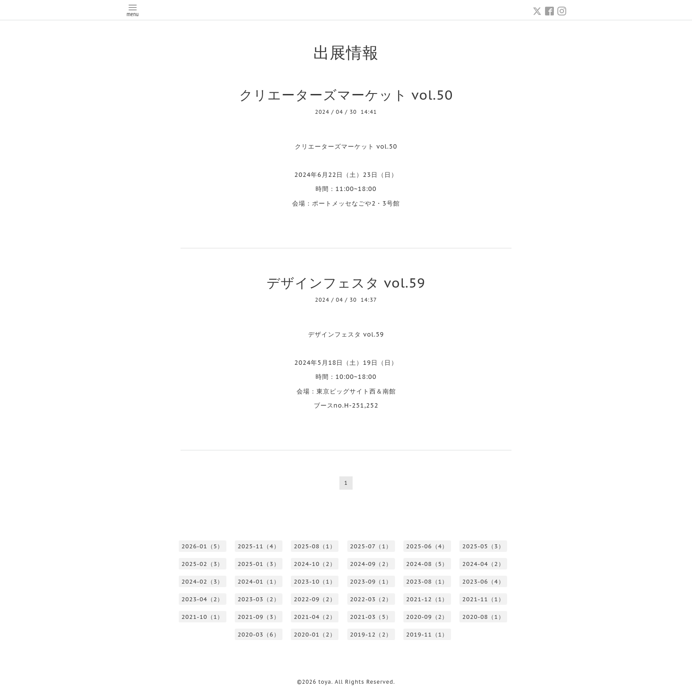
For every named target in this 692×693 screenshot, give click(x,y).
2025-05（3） (483, 546)
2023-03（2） (259, 599)
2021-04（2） (315, 617)
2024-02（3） (202, 581)
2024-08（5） (427, 564)
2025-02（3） (202, 564)
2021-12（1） (427, 599)
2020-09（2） (427, 617)
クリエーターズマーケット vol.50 (346, 94)
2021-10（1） (202, 617)
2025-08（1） (315, 546)
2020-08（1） (483, 617)
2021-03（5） (371, 617)
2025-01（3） (259, 564)
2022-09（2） (315, 599)
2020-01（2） (315, 634)
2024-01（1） (259, 581)
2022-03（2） (371, 599)
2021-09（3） (259, 617)
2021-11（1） (483, 599)
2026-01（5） (202, 546)
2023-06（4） (483, 581)
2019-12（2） (371, 634)
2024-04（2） (483, 564)
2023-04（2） (202, 599)
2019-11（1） (427, 634)
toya (324, 681)
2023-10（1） (315, 581)
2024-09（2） (371, 564)
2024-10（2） (315, 564)
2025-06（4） (427, 546)
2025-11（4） (259, 546)
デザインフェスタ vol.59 (346, 282)
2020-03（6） (259, 634)
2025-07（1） (371, 546)
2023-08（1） (427, 581)
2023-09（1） (371, 581)
